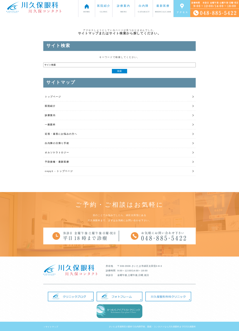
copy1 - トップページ (59, 171)
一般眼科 (50, 124)
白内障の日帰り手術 (57, 143)
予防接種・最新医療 (57, 161)
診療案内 (50, 115)
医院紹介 (50, 106)
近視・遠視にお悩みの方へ (61, 134)
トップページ (53, 96)
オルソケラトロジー (57, 152)
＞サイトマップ (50, 327)
